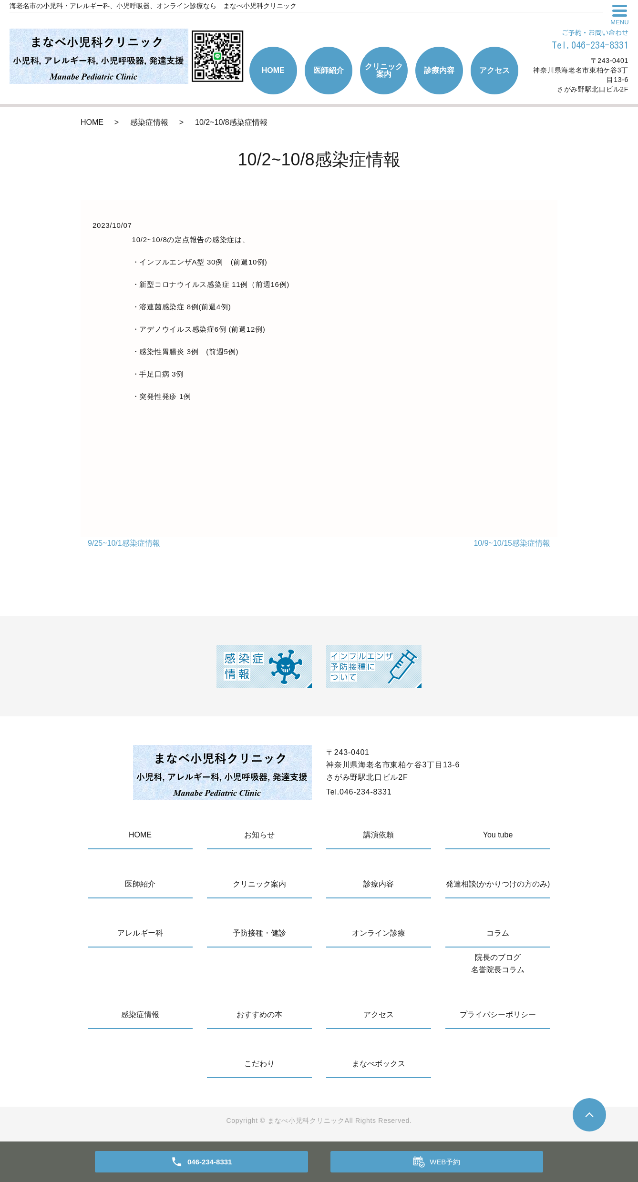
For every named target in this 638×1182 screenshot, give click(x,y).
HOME (273, 70)
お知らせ (259, 835)
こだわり (259, 1064)
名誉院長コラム (498, 970)
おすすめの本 (259, 1014)
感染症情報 (149, 122)
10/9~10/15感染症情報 (511, 543)
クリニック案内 (384, 70)
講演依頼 (378, 835)
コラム (497, 933)
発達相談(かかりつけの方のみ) (498, 884)
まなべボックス (378, 1064)
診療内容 (439, 70)
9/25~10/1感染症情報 (124, 543)
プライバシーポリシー (498, 1014)
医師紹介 (328, 70)
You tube (498, 835)
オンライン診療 (378, 933)
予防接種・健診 (259, 933)
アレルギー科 (140, 933)
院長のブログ (498, 957)
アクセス (494, 70)
